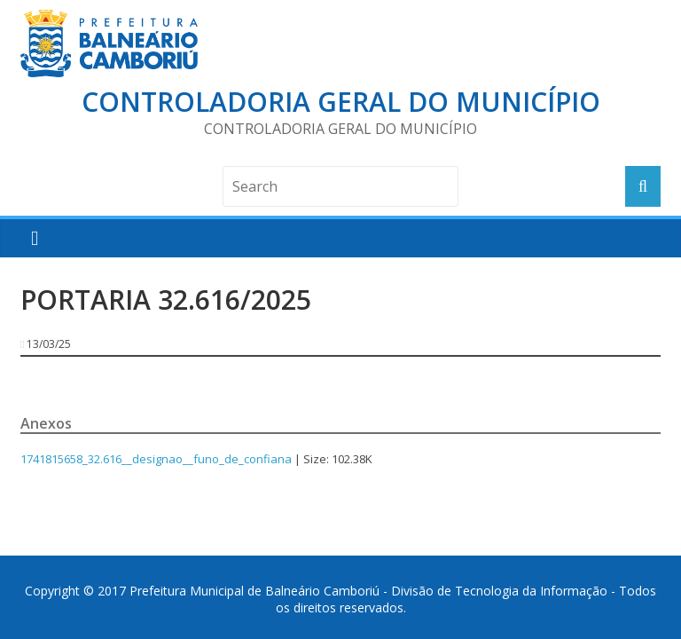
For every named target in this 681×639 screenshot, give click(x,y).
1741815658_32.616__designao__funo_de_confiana (156, 459)
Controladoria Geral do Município (341, 101)
